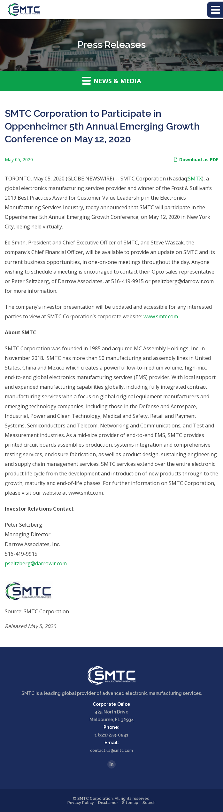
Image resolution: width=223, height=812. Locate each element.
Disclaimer (108, 803)
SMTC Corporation (95, 798)
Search (149, 803)
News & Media (111, 80)
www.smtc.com (160, 316)
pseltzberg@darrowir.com (36, 563)
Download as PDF (195, 159)
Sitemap (130, 803)
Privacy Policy (80, 803)
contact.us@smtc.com (111, 750)
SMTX (195, 178)
